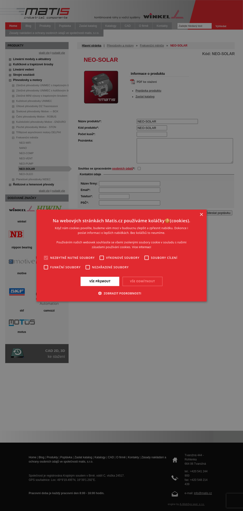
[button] (121, 293)
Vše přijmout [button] (100, 281)
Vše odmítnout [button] (142, 281)
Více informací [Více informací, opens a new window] (141, 247)
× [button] (201, 215)
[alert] (121, 255)
